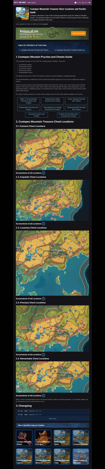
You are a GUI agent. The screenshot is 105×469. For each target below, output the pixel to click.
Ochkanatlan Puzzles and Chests (28, 108)
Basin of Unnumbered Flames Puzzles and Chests (28, 101)
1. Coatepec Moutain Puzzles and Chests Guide (34, 50)
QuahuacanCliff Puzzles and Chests (76, 108)
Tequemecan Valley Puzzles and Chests (52, 100)
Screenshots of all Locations (28, 173)
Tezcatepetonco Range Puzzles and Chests (52, 108)
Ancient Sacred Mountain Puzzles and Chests (68, 115)
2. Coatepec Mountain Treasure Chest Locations (70, 50)
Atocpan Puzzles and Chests (36, 115)
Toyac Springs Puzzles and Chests (76, 100)
